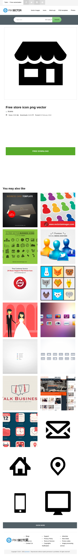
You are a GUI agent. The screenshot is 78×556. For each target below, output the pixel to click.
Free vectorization (15, 2)
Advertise (65, 536)
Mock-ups (52, 10)
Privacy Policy (48, 538)
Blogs (27, 536)
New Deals (65, 538)
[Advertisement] (40, 131)
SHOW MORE (40, 525)
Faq (27, 538)
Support (46, 536)
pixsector (27, 551)
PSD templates (63, 10)
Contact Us (29, 543)
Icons (44, 10)
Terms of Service (49, 541)
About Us (29, 541)
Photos (73, 10)
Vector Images (35, 10)
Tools (6, 2)
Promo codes (66, 541)
